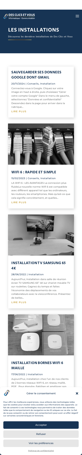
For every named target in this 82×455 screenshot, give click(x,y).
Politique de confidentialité (41, 451)
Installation (48, 83)
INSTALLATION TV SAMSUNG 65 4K (38, 265)
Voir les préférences (41, 443)
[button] (77, 393)
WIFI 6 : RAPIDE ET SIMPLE (33, 172)
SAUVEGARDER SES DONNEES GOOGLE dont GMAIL (36, 75)
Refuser (41, 434)
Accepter (41, 424)
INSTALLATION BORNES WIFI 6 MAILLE (37, 365)
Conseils (33, 83)
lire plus (18, 111)
